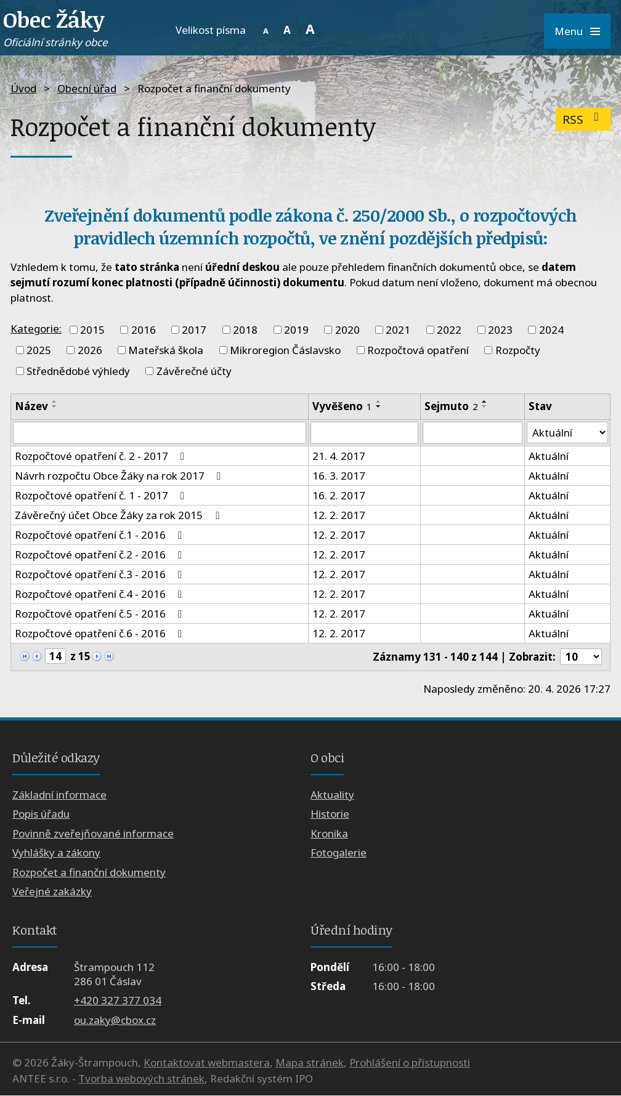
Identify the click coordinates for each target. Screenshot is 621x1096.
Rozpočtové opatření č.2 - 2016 (101, 554)
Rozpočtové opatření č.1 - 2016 (101, 535)
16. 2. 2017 (338, 495)
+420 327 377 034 (117, 1001)
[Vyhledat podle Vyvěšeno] (364, 433)
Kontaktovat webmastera (207, 1063)
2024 (551, 330)
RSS (583, 119)
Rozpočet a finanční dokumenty (89, 872)
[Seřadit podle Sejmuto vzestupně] (485, 401)
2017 (194, 330)
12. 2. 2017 (338, 515)
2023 (500, 330)
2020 (347, 330)
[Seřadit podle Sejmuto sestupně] (485, 406)
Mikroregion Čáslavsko (285, 350)
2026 (90, 350)
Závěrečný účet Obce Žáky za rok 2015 (119, 515)
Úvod (23, 88)
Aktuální (549, 456)
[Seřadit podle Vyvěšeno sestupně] (379, 406)
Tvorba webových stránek (141, 1078)
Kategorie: (36, 328)
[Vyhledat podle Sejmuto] (472, 433)
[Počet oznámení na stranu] (581, 656)
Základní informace (59, 795)
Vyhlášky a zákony (56, 853)
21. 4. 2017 (338, 456)
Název (31, 406)
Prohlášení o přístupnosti (409, 1063)
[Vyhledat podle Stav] (567, 433)
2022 (449, 330)
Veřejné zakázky (52, 891)
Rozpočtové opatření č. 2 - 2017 (102, 456)
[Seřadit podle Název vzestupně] (55, 401)
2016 (143, 330)
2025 (38, 350)
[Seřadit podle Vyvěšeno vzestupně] (379, 401)
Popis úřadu (41, 814)
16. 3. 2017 (338, 476)
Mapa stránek (309, 1063)
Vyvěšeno (342, 406)
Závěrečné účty (194, 371)
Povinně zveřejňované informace (93, 833)
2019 (296, 330)
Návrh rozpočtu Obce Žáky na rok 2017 (120, 476)
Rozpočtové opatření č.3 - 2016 (101, 574)
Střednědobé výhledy (78, 371)
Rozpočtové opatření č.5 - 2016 (101, 613)
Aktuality (332, 795)
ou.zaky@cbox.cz (115, 1020)
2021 (398, 330)
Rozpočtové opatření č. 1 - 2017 (102, 495)
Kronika (329, 833)
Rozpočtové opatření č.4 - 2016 (101, 594)
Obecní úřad (86, 88)
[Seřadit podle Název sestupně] (55, 406)
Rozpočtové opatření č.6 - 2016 (101, 633)
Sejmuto (451, 406)
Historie (329, 814)
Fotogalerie (338, 853)
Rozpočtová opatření (418, 350)
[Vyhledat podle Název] (159, 433)
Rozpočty (517, 350)
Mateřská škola (165, 350)
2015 (92, 330)
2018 (245, 330)
